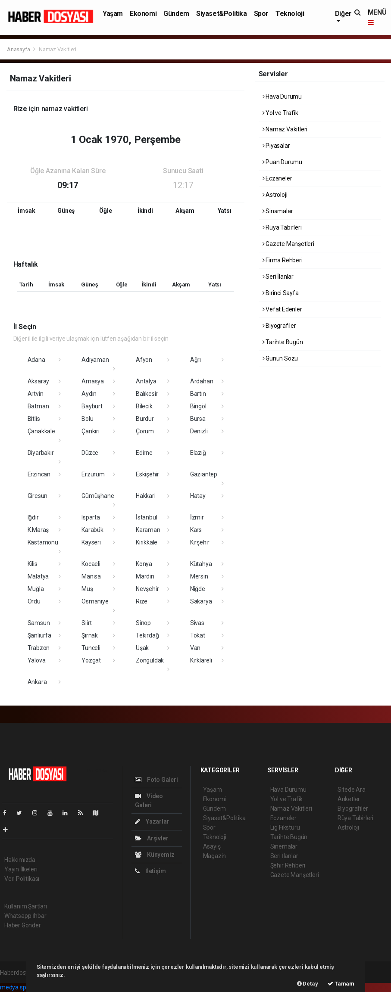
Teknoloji (289, 13)
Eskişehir (147, 474)
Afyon (144, 359)
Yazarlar (152, 821)
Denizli (199, 431)
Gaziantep (203, 474)
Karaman (148, 529)
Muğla (36, 588)
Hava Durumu (282, 96)
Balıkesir (147, 393)
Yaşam (113, 13)
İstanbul (146, 517)
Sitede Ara (352, 789)
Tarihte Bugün (283, 342)
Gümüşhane (97, 495)
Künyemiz (154, 854)
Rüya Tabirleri (282, 227)
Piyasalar (276, 145)
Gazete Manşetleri (288, 243)
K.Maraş (38, 529)
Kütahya (201, 563)
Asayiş (212, 846)
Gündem (176, 13)
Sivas (197, 622)
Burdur (145, 418)
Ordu (34, 601)
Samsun (39, 622)
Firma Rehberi (283, 260)
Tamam (341, 983)
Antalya (146, 381)
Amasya (92, 381)
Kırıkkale (146, 542)
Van (195, 647)
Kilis (33, 563)
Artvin (36, 393)
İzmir (197, 517)
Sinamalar (278, 211)
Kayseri (91, 542)
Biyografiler (279, 325)
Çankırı (90, 431)
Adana (36, 359)
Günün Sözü (280, 358)
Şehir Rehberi (288, 865)
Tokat (197, 635)
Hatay (198, 495)
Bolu (87, 418)
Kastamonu (43, 542)
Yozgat (91, 660)
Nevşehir (147, 588)
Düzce (89, 452)
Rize (141, 601)
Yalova (37, 660)
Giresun (38, 495)
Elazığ (198, 452)
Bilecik (144, 406)
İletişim (150, 871)
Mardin (145, 576)
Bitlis (34, 418)
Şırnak (89, 635)
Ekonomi (143, 13)
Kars (196, 529)
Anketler (349, 799)
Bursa (198, 418)
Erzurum (93, 474)
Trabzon (39, 647)
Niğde (197, 588)
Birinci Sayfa (281, 292)
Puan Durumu (283, 162)
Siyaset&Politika (221, 13)
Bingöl (198, 406)
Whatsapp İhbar (25, 915)
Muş (87, 588)
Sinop (143, 622)
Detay (307, 983)
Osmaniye (94, 601)
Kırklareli (201, 660)
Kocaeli (90, 563)
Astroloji (275, 194)
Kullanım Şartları (25, 906)
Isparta (90, 517)
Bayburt (92, 406)
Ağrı (195, 359)
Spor (261, 13)
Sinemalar (283, 846)
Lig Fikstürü (285, 827)
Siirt (86, 622)
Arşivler (151, 838)
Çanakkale (41, 431)
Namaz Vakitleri (57, 49)
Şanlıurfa (39, 635)
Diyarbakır (41, 452)
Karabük (92, 529)
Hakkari (146, 495)
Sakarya (201, 601)
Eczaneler (277, 178)
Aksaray (39, 381)
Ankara (37, 681)
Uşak (142, 647)
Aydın (89, 393)
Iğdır (33, 517)
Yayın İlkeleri (20, 869)
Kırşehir (200, 542)
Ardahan (201, 381)
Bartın (198, 393)
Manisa (91, 576)
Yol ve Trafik (280, 112)
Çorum (145, 431)
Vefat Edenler (282, 309)
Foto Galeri (156, 779)
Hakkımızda (19, 859)
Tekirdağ (147, 635)
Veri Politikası (21, 878)
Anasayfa (19, 49)
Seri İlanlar (278, 276)
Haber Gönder (22, 925)
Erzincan (39, 474)
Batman (38, 406)
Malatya (38, 576)
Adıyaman (95, 359)
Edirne (144, 452)
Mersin (199, 576)
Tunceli (90, 647)
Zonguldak (150, 660)
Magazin (214, 855)
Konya (144, 563)
